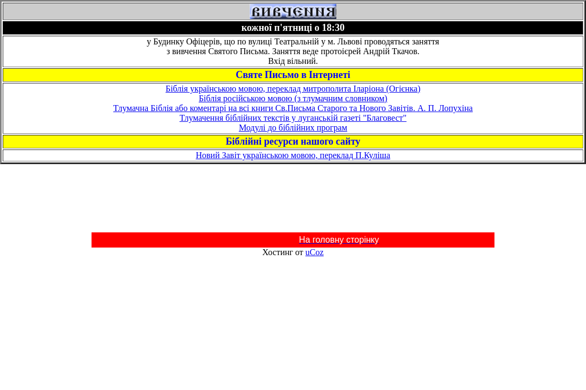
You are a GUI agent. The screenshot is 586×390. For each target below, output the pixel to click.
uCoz (314, 252)
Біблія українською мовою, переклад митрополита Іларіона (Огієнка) (293, 88)
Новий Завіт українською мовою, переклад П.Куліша (293, 155)
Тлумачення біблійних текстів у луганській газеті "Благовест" (292, 117)
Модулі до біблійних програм (293, 127)
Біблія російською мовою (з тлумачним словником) (293, 98)
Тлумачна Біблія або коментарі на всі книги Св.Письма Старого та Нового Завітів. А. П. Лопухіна (293, 108)
